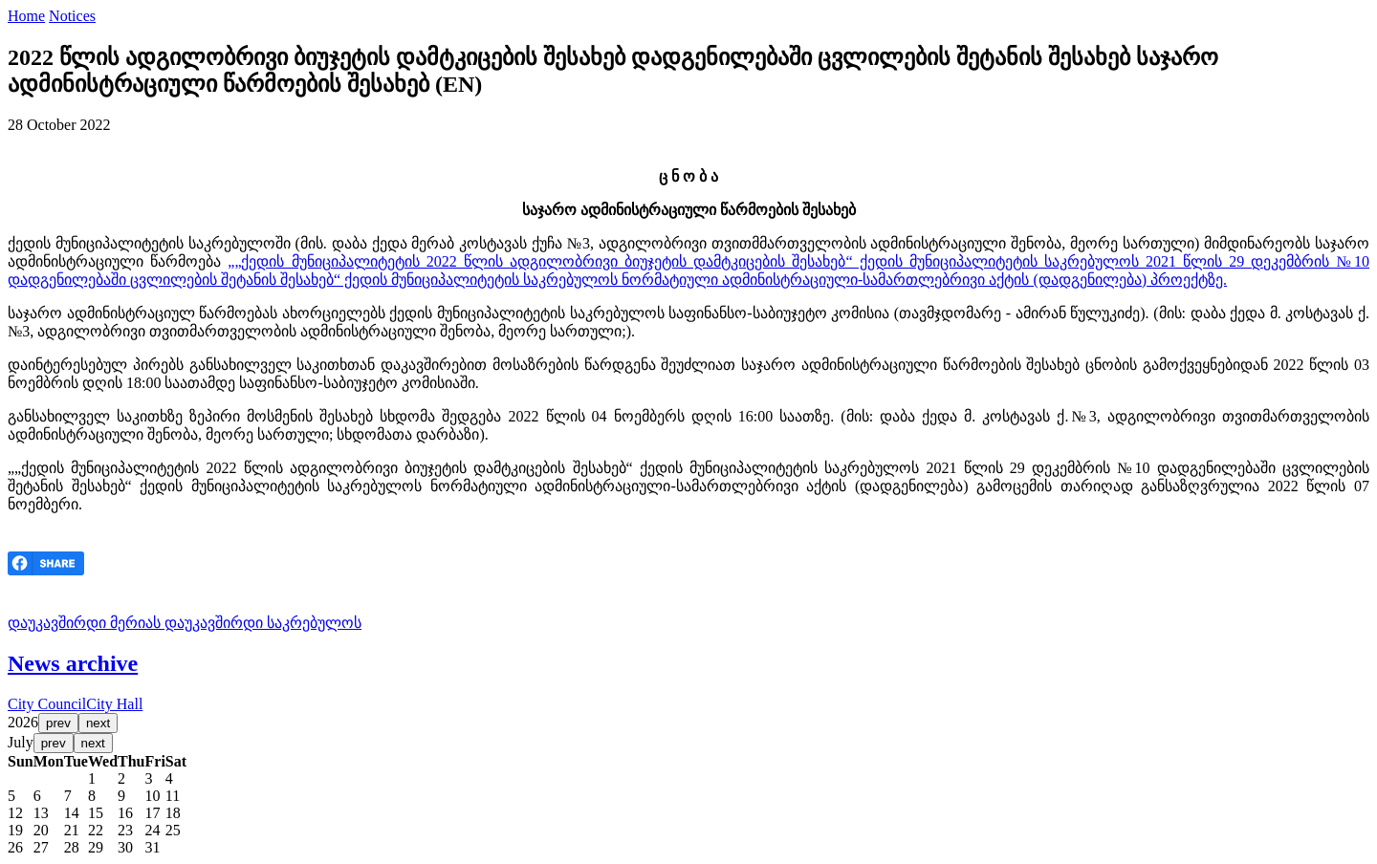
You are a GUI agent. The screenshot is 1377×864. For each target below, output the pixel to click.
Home (26, 16)
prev (58, 723)
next (98, 723)
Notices (72, 16)
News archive (73, 663)
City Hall (114, 704)
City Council (47, 704)
